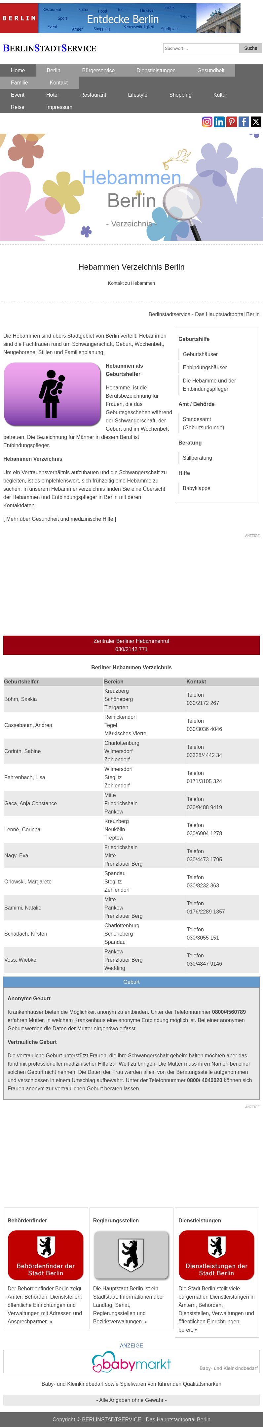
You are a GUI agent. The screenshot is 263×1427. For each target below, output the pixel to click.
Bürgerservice (98, 70)
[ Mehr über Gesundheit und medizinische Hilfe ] (59, 519)
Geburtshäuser (200, 354)
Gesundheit (211, 70)
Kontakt (59, 82)
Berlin (53, 70)
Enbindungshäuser (205, 367)
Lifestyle (138, 95)
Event (17, 95)
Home (18, 70)
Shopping (180, 95)
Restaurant (93, 95)
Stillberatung (197, 458)
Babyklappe (196, 488)
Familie (19, 82)
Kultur (220, 95)
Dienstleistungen (155, 70)
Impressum (59, 107)
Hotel (52, 95)
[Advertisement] (131, 586)
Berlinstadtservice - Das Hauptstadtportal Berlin (204, 314)
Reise (17, 107)
